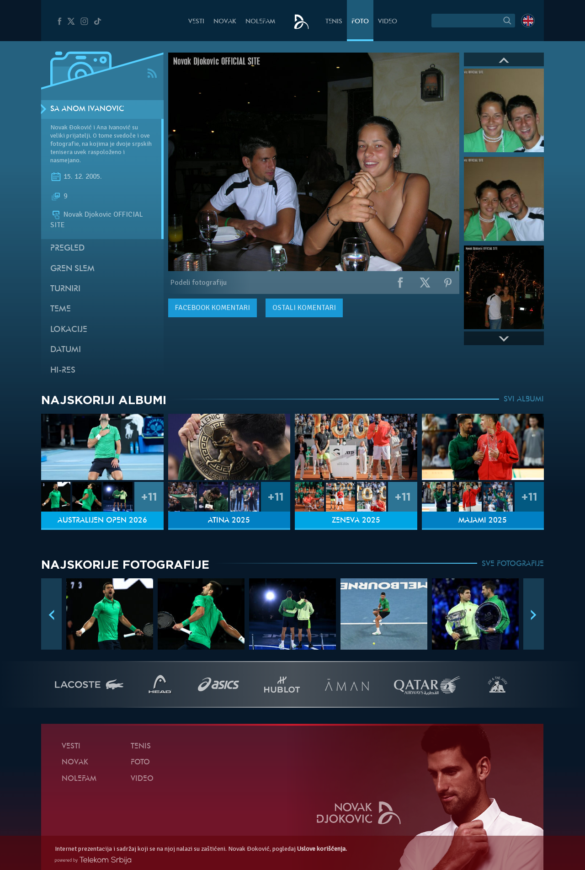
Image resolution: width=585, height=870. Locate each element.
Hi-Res (62, 370)
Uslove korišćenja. (322, 849)
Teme (60, 309)
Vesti (196, 21)
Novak (224, 21)
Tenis (333, 21)
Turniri (65, 289)
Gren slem (72, 269)
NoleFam (260, 21)
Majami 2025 (482, 520)
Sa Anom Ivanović (87, 109)
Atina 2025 (229, 520)
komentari (212, 307)
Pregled (67, 248)
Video (387, 21)
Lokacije (68, 330)
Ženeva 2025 (356, 520)
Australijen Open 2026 (102, 520)
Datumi (65, 350)
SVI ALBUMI (524, 399)
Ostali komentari (304, 307)
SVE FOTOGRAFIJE (513, 564)
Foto (360, 21)
